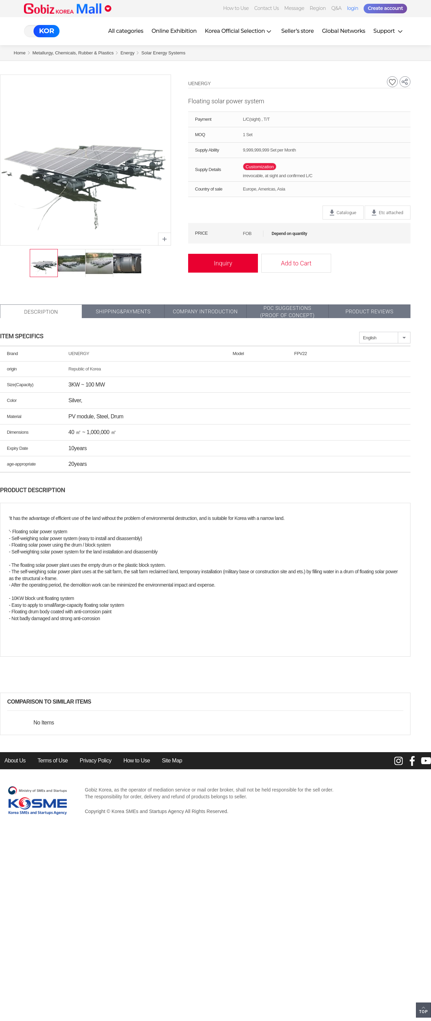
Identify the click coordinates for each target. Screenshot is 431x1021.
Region (318, 8)
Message (294, 8)
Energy (127, 52)
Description (41, 312)
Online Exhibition (174, 31)
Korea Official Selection (239, 31)
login (352, 8)
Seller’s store (297, 31)
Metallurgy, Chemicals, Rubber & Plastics (73, 52)
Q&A (336, 8)
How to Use (236, 8)
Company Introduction (205, 312)
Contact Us (266, 8)
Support (389, 31)
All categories (125, 31)
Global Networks (343, 31)
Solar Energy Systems (163, 52)
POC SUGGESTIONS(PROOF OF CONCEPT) (287, 311)
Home (20, 52)
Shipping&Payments (123, 312)
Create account (385, 8)
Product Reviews (369, 312)
